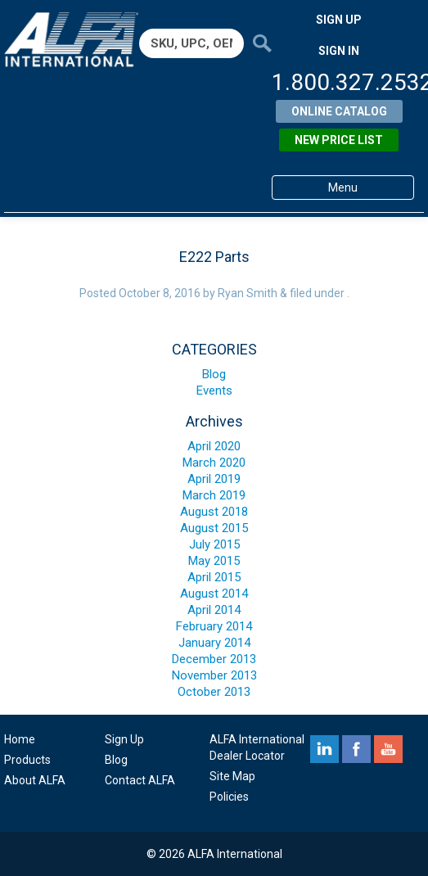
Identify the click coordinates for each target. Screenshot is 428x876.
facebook (356, 749)
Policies (229, 796)
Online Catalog (339, 111)
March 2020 (214, 462)
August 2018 (214, 511)
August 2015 (214, 528)
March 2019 (214, 495)
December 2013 (214, 659)
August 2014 (214, 593)
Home (19, 739)
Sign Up (124, 739)
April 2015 (214, 577)
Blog (214, 374)
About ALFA (34, 780)
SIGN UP (339, 19)
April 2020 (214, 446)
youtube (388, 749)
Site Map (232, 776)
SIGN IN (338, 50)
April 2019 (214, 479)
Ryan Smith (247, 293)
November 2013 (214, 675)
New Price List (339, 140)
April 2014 (214, 610)
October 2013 (214, 691)
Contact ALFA (140, 780)
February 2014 (214, 626)
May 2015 (214, 560)
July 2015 (214, 544)
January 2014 (214, 642)
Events (214, 390)
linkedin (324, 749)
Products (27, 759)
